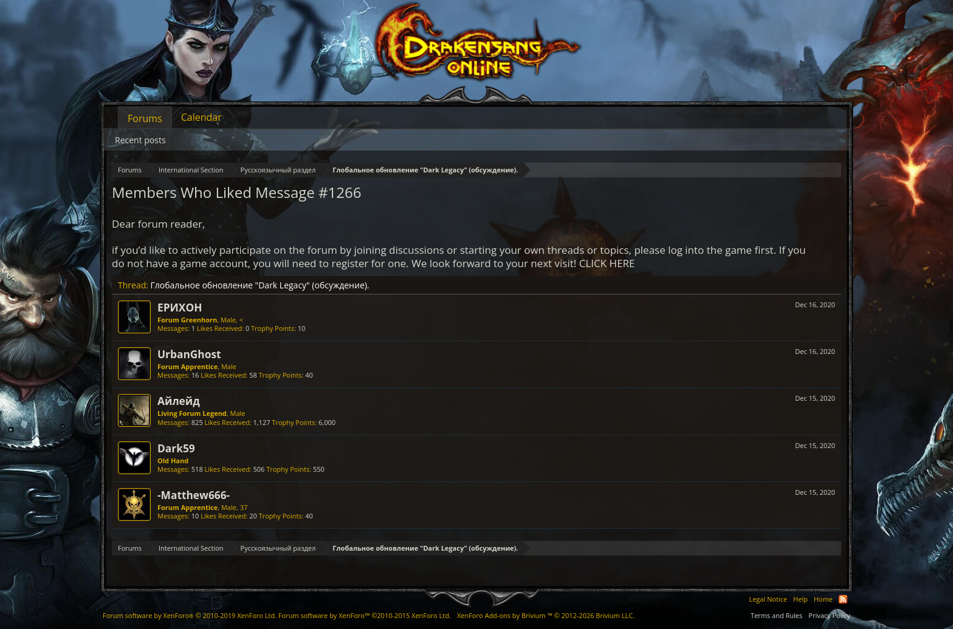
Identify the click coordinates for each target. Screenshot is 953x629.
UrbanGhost (189, 354)
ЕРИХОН (179, 307)
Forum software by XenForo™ (364, 615)
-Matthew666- (193, 495)
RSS (843, 599)
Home (823, 599)
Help (800, 599)
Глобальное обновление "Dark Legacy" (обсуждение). (260, 285)
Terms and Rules (776, 615)
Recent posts (140, 140)
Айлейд (178, 400)
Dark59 (176, 448)
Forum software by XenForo (190, 615)
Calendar (201, 117)
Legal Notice (768, 599)
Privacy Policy (829, 615)
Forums (145, 118)
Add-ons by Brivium (546, 615)
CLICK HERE (607, 263)
